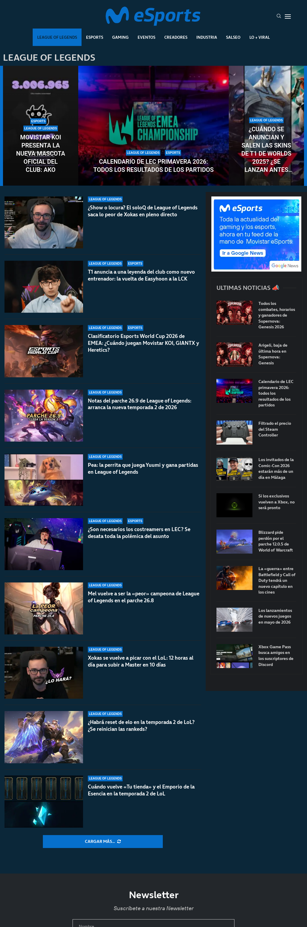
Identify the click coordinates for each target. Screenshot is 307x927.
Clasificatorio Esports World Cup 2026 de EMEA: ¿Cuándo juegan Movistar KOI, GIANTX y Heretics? (143, 343)
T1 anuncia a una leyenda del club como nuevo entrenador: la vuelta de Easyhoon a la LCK (141, 275)
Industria (206, 37)
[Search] (279, 16)
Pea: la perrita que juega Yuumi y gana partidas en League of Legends (143, 469)
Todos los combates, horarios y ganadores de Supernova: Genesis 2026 (276, 315)
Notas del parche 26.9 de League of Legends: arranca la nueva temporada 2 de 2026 (139, 404)
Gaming (120, 37)
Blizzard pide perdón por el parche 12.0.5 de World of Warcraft (275, 541)
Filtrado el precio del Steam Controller (274, 429)
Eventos (146, 37)
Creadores (175, 37)
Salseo (233, 37)
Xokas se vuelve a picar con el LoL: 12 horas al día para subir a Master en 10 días (140, 661)
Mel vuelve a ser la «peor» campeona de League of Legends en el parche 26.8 (143, 597)
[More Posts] (103, 841)
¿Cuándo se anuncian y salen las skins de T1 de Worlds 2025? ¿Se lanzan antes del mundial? (266, 150)
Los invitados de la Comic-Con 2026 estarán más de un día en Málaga (276, 468)
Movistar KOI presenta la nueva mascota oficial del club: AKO (40, 153)
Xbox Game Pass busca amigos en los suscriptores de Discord (276, 655)
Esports (94, 37)
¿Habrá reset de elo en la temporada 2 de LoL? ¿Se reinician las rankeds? (141, 726)
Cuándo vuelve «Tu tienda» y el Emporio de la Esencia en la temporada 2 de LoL (141, 790)
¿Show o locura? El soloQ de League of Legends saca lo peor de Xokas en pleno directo (143, 211)
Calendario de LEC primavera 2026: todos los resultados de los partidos (153, 165)
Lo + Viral (259, 37)
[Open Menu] (288, 17)
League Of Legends (57, 37)
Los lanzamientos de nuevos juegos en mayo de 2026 (275, 616)
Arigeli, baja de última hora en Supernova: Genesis (273, 354)
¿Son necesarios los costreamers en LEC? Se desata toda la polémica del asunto (139, 539)
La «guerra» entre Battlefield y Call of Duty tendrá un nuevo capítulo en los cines (277, 580)
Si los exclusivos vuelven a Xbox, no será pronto (276, 502)
